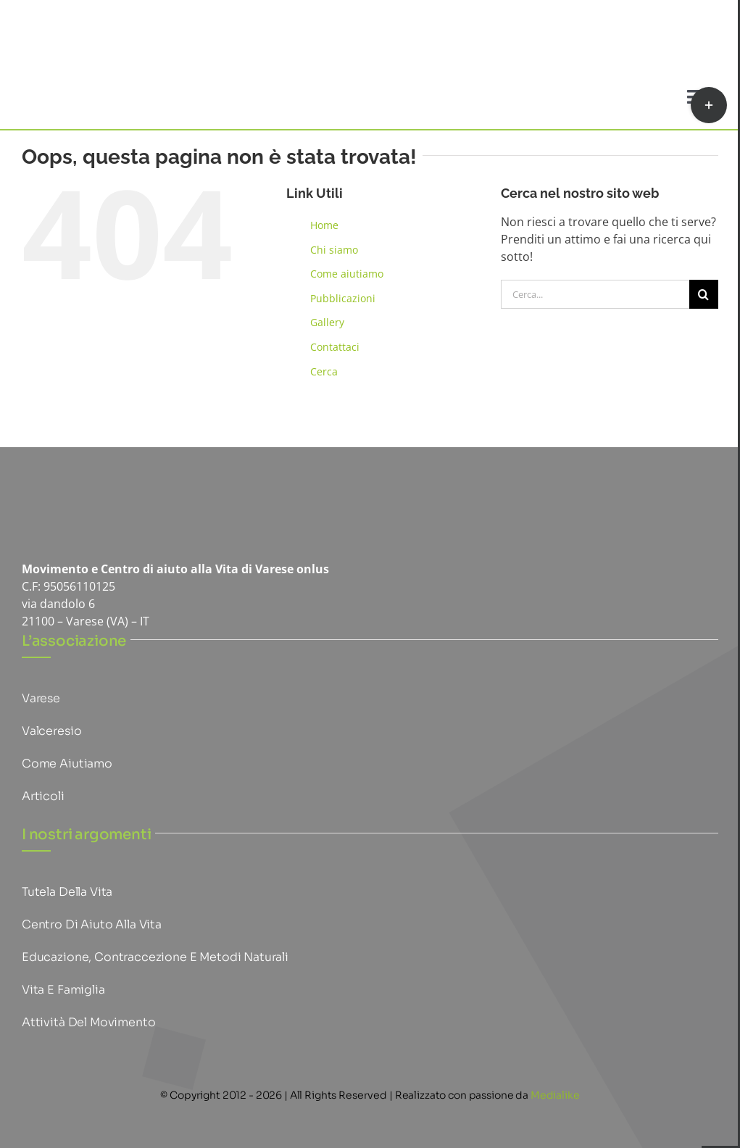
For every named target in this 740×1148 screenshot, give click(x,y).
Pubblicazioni (342, 298)
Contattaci (334, 347)
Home (324, 225)
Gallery (327, 322)
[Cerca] (703, 294)
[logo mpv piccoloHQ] (94, 489)
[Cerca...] (595, 294)
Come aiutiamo (346, 273)
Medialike (555, 1095)
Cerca (324, 371)
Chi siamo (334, 250)
